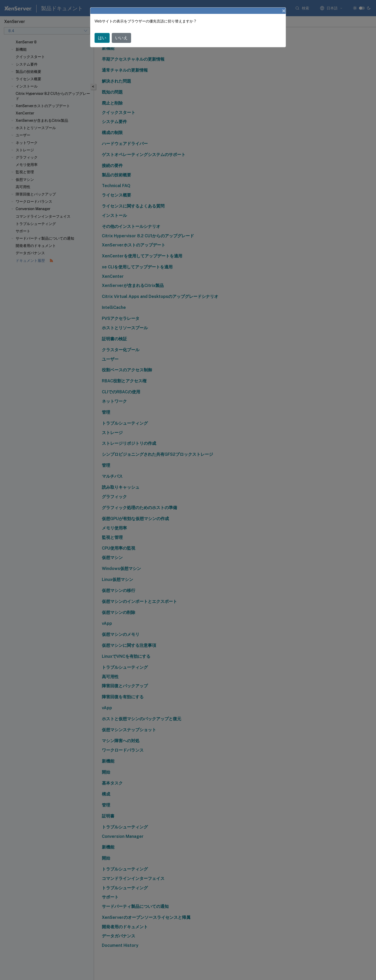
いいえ (121, 37)
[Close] (284, 10)
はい (102, 37)
